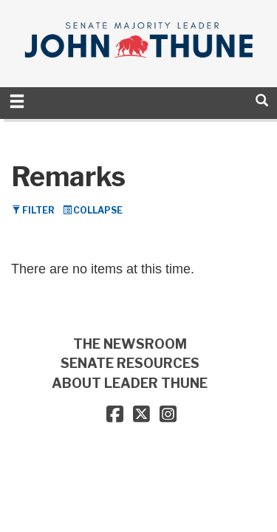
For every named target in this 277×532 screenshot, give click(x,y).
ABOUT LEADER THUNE (130, 383)
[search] (262, 100)
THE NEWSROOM (130, 344)
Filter (33, 210)
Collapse (93, 210)
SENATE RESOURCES (130, 363)
